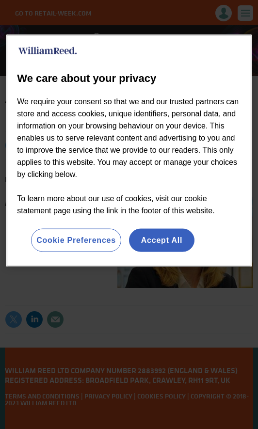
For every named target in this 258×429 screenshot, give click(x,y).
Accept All (162, 240)
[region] (128, 150)
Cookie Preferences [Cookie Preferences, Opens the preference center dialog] (76, 240)
